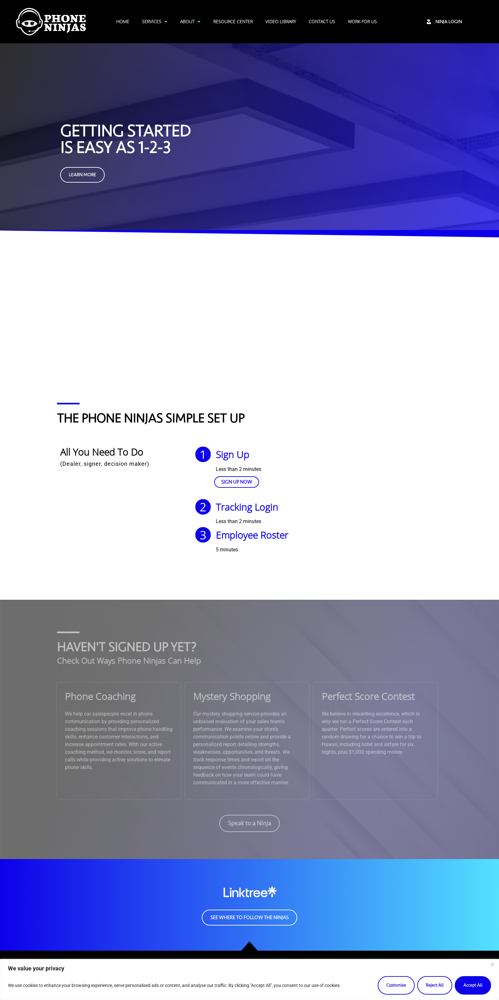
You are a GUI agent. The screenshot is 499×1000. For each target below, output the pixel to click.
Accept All (472, 985)
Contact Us (322, 21)
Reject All (435, 985)
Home (122, 21)
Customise (396, 985)
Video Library (280, 21)
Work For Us (362, 21)
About (190, 21)
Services (154, 21)
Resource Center (233, 21)
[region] (249, 979)
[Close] (492, 964)
